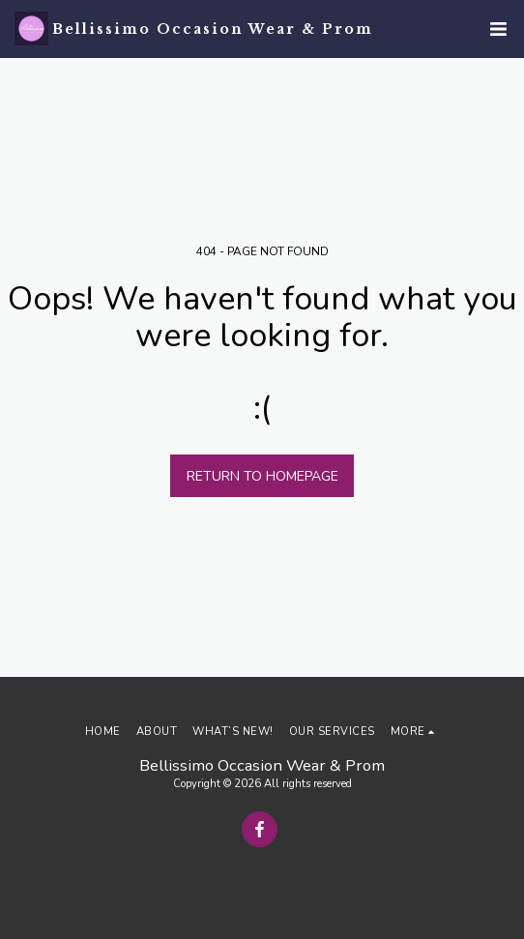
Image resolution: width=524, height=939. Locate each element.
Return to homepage (262, 476)
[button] (497, 29)
